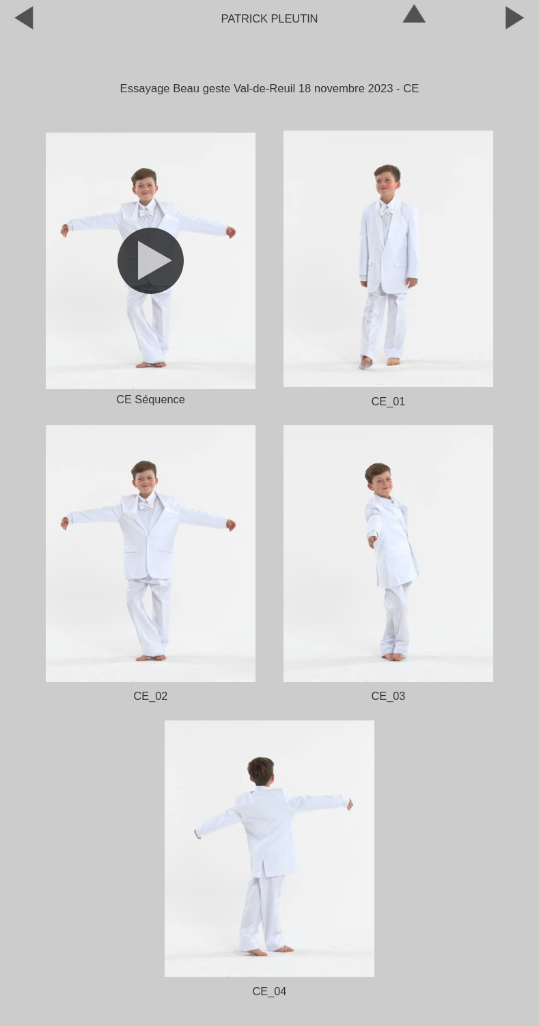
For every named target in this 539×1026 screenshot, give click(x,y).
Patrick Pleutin (269, 18)
